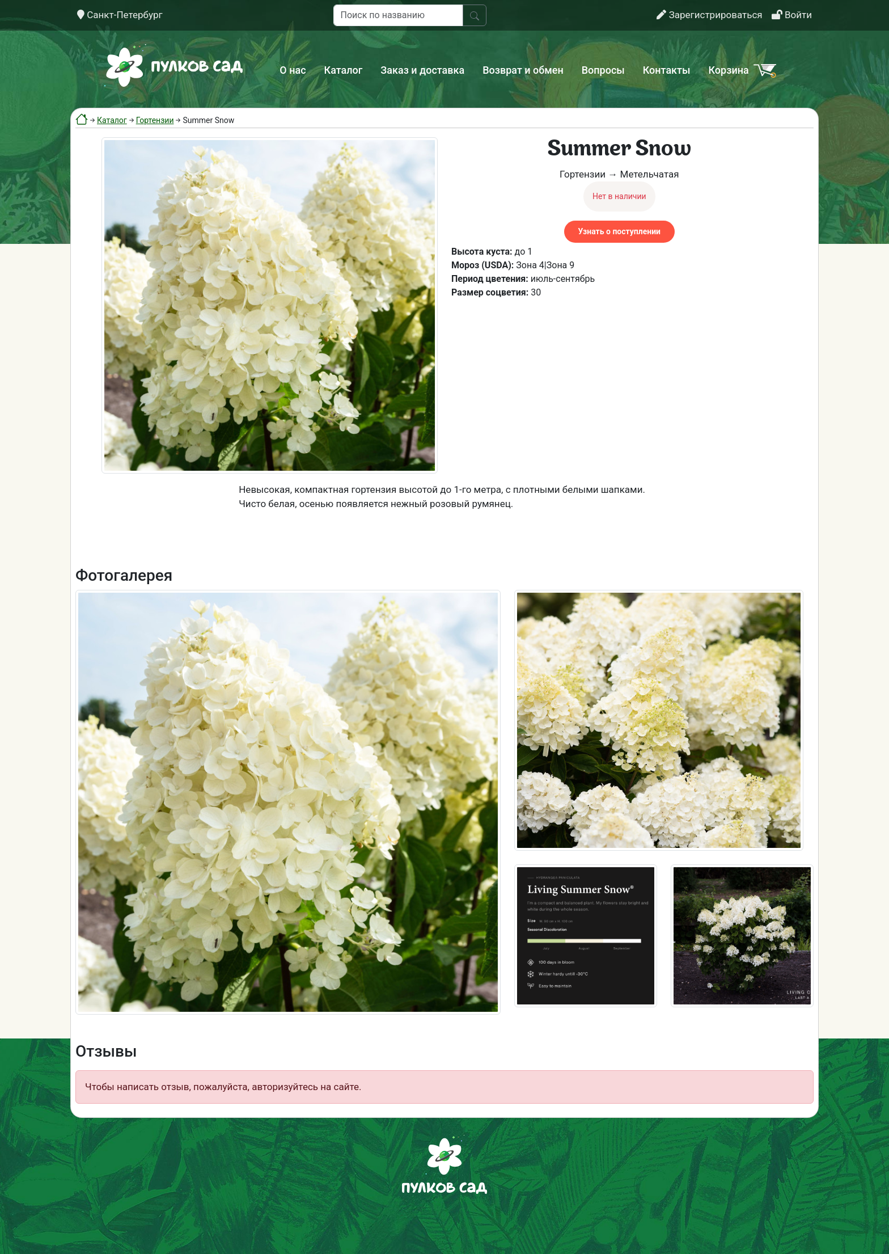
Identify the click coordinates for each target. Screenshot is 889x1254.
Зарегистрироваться (709, 14)
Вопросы (603, 70)
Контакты (667, 70)
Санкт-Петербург (120, 14)
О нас (293, 70)
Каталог (343, 70)
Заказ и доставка (422, 70)
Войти (792, 14)
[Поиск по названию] (398, 15)
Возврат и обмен (522, 70)
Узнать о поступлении (619, 231)
